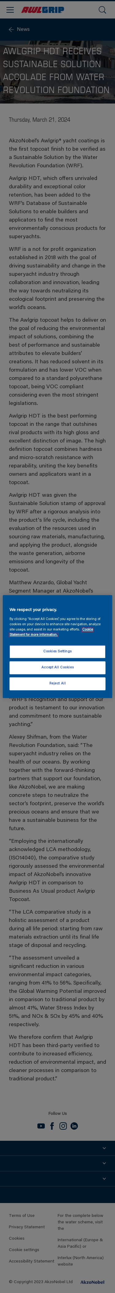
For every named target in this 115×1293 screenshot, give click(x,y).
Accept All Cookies (57, 667)
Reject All (57, 683)
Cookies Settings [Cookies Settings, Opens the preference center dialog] (57, 651)
